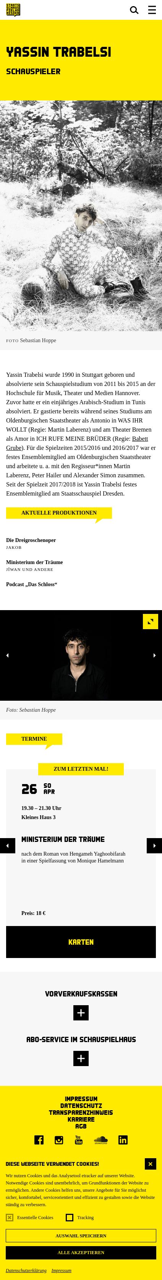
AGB (81, 1126)
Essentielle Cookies (35, 1217)
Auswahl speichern (80, 1236)
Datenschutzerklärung (26, 1270)
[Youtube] (78, 1140)
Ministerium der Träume (34, 562)
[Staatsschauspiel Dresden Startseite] (13, 10)
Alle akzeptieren (81, 1252)
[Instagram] (58, 1140)
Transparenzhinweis (81, 1112)
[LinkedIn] (123, 1140)
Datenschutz (81, 1105)
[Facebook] (39, 1140)
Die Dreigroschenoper (31, 540)
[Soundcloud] (101, 1140)
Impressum (61, 1270)
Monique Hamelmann (100, 861)
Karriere (81, 1119)
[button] (134, 10)
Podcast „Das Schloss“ (31, 584)
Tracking (85, 1217)
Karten (81, 941)
